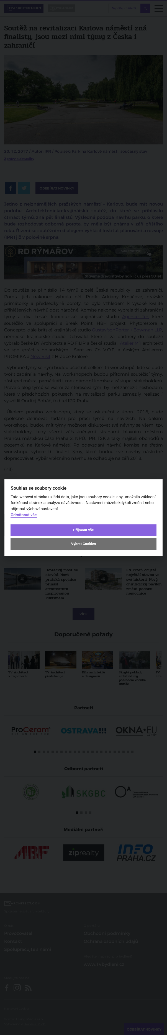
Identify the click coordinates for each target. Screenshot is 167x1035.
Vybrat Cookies (83, 544)
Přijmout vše (83, 530)
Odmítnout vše (24, 515)
